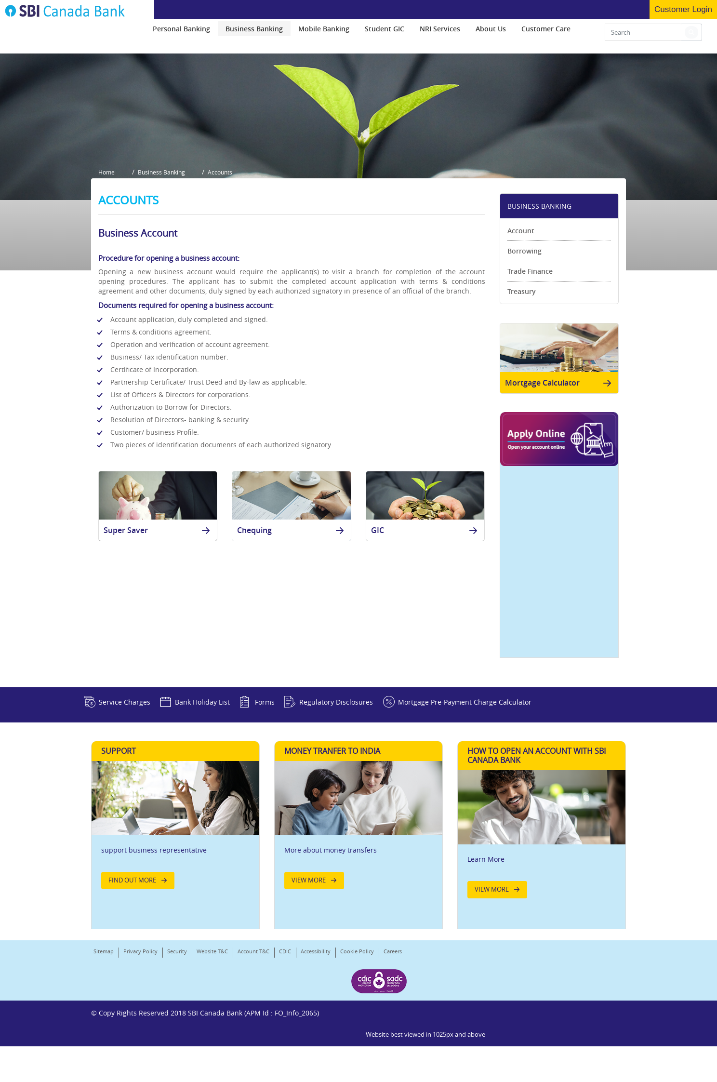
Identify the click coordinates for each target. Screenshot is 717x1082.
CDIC (285, 1021)
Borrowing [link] (524, 306)
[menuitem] (181, 31)
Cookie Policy (357, 1021)
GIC (426, 589)
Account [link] (520, 286)
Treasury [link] (521, 347)
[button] (691, 34)
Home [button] (106, 230)
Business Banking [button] (164, 230)
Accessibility (316, 1021)
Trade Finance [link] (530, 327)
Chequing (292, 589)
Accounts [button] (227, 230)
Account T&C (253, 1021)
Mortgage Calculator (560, 442)
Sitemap (103, 1021)
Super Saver (158, 589)
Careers (102, 1034)
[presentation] (181, 31)
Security (177, 1021)
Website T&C (212, 1021)
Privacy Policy (140, 1021)
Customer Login (683, 9)
